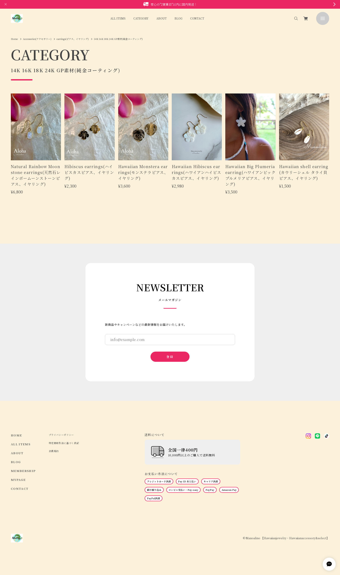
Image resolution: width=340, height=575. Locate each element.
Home (14, 39)
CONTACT (197, 18)
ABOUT (161, 18)
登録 (170, 356)
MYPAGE (18, 480)
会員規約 (54, 451)
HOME (16, 435)
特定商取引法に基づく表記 (64, 443)
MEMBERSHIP (23, 471)
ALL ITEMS (118, 18)
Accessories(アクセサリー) (37, 39)
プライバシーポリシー (61, 434)
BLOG (178, 18)
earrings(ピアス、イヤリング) (73, 39)
